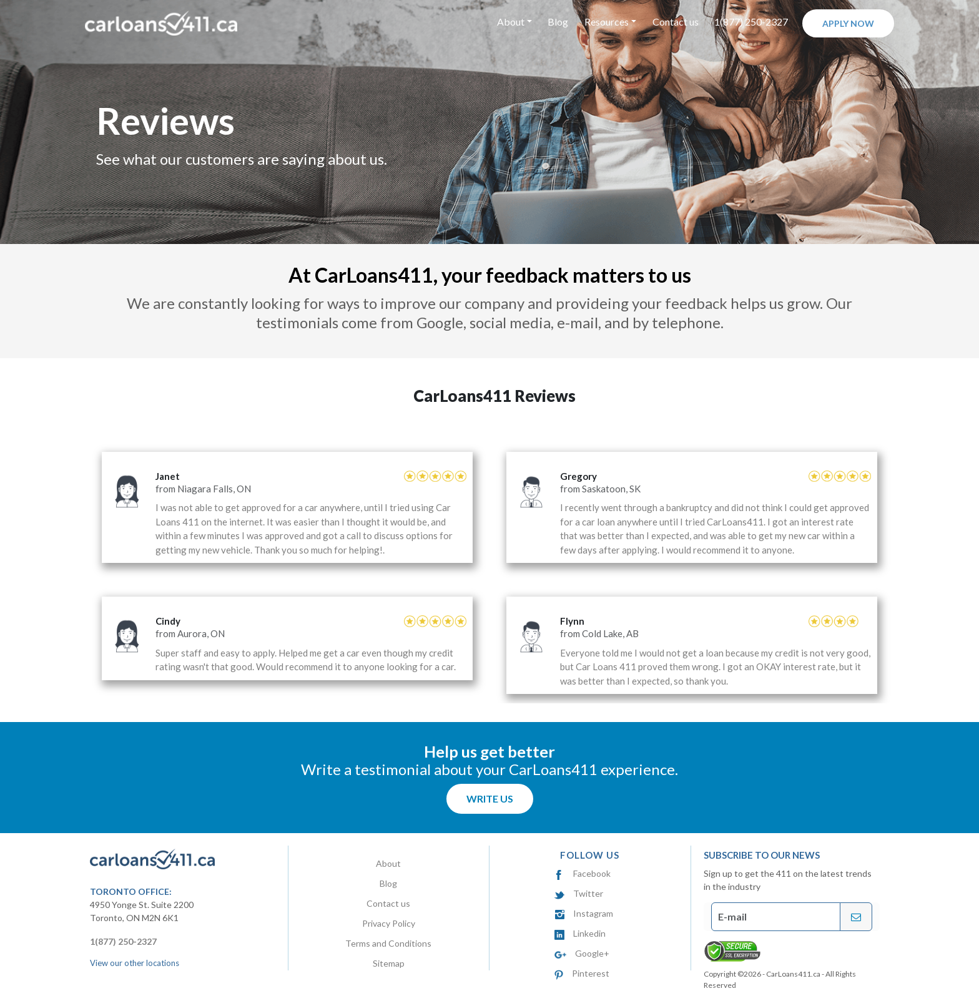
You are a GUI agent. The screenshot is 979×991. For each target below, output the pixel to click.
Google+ (581, 953)
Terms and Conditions (388, 943)
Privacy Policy (388, 923)
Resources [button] (606, 21)
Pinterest (581, 973)
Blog (558, 21)
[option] (489, 565)
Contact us (675, 21)
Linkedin (580, 933)
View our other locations (134, 963)
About (388, 863)
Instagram (583, 913)
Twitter (578, 893)
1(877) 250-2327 (751, 21)
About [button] (510, 21)
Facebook (582, 873)
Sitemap (389, 963)
